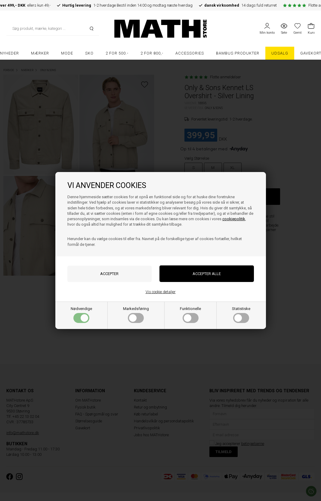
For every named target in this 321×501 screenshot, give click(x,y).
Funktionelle (190, 314)
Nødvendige (81, 314)
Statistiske (241, 314)
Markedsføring (136, 314)
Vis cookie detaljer (161, 292)
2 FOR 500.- (117, 53)
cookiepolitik (233, 219)
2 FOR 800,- (151, 53)
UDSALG (279, 53)
